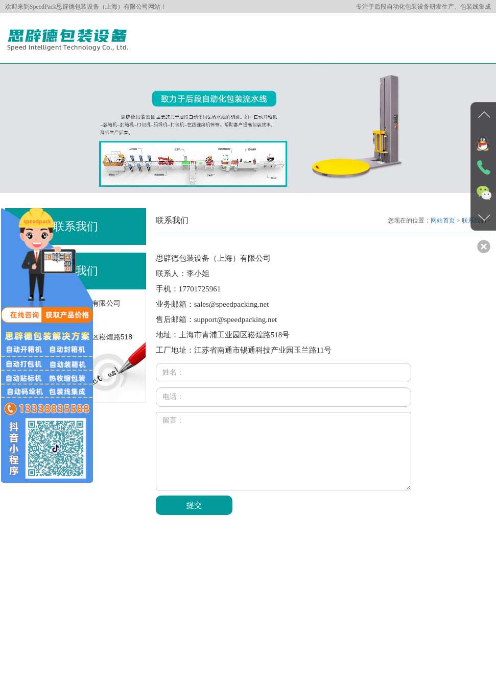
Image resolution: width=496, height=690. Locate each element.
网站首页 (443, 220)
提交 (194, 505)
